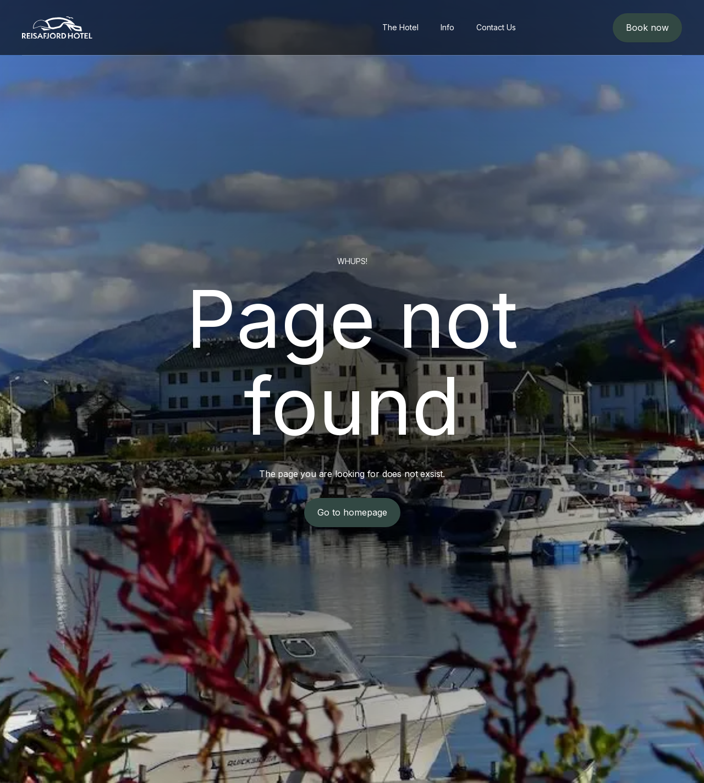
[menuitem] (400, 27)
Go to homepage (352, 512)
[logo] (57, 28)
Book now (647, 27)
